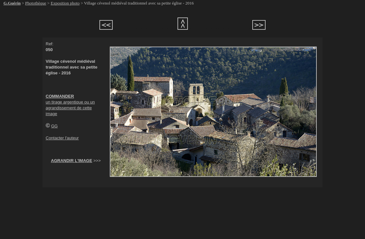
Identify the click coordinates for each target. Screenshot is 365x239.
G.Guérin (12, 3)
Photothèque (35, 3)
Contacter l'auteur (62, 138)
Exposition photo (65, 3)
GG (54, 126)
